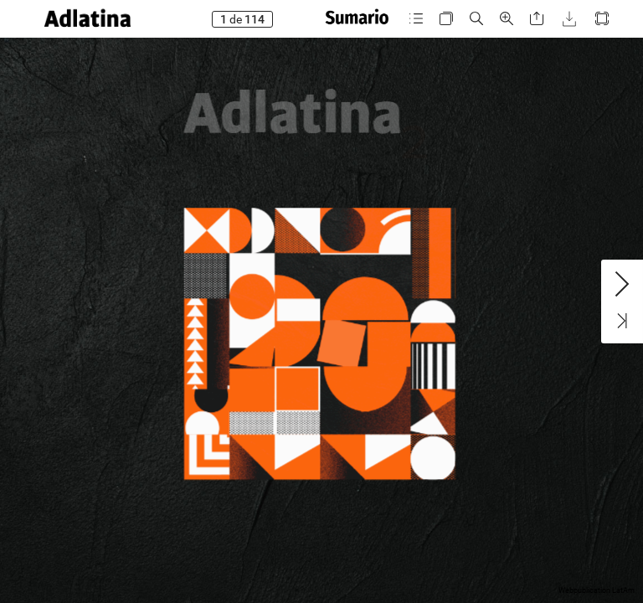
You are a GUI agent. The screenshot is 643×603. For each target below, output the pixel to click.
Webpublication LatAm (596, 590)
